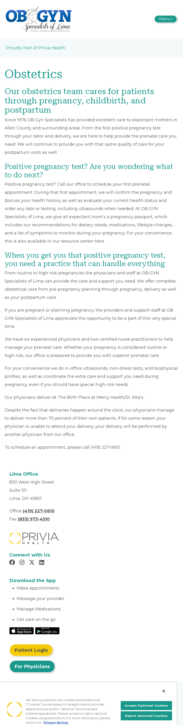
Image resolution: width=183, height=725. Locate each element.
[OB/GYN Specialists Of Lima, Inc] (38, 18)
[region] (88, 703)
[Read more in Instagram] (23, 563)
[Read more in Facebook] (12, 563)
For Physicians (32, 666)
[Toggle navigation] (165, 19)
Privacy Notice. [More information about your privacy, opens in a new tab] (56, 722)
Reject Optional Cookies (146, 716)
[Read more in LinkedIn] (42, 563)
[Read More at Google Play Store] (47, 630)
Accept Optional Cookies (146, 705)
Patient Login (31, 650)
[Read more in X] (32, 563)
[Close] (164, 691)
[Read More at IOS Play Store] (21, 630)
